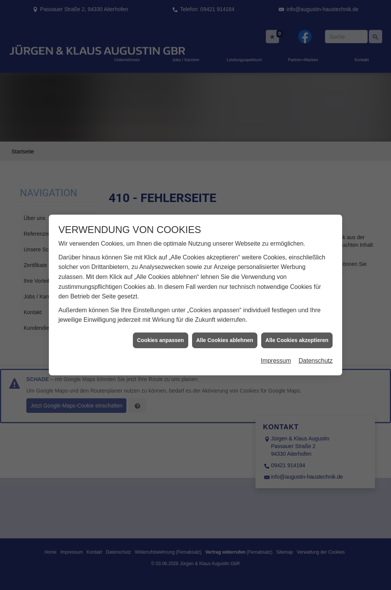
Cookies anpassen (160, 328)
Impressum (276, 349)
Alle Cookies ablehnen (224, 328)
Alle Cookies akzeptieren (296, 328)
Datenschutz (316, 349)
